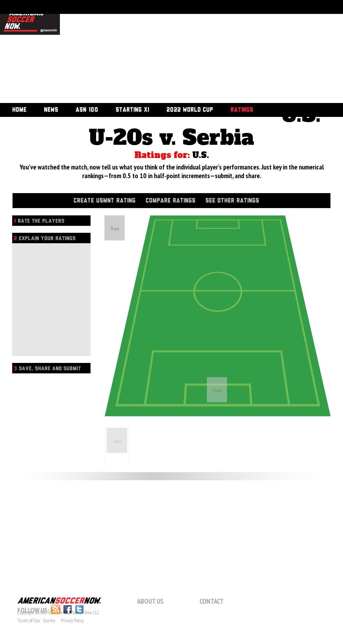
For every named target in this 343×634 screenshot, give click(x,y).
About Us (150, 601)
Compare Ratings (170, 201)
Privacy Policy (72, 620)
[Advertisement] (166, 52)
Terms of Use (28, 620)
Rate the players (39, 221)
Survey (49, 620)
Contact (212, 601)
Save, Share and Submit (47, 368)
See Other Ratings (232, 201)
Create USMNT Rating (104, 201)
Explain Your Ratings (45, 238)
